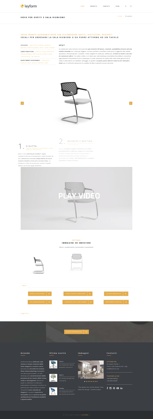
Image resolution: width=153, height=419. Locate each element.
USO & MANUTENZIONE (40, 302)
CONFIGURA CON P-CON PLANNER (78, 302)
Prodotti (93, 6)
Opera (61, 375)
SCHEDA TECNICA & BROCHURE (78, 294)
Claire (61, 361)
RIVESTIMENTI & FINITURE (116, 302)
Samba (61, 388)
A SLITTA (25, 146)
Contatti (106, 6)
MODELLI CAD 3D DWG (40, 294)
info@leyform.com (113, 369)
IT (125, 6)
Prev (22, 103)
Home (82, 6)
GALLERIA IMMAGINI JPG (116, 294)
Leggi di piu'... (25, 313)
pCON (117, 6)
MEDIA (24, 285)
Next (130, 103)
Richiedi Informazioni (76, 332)
